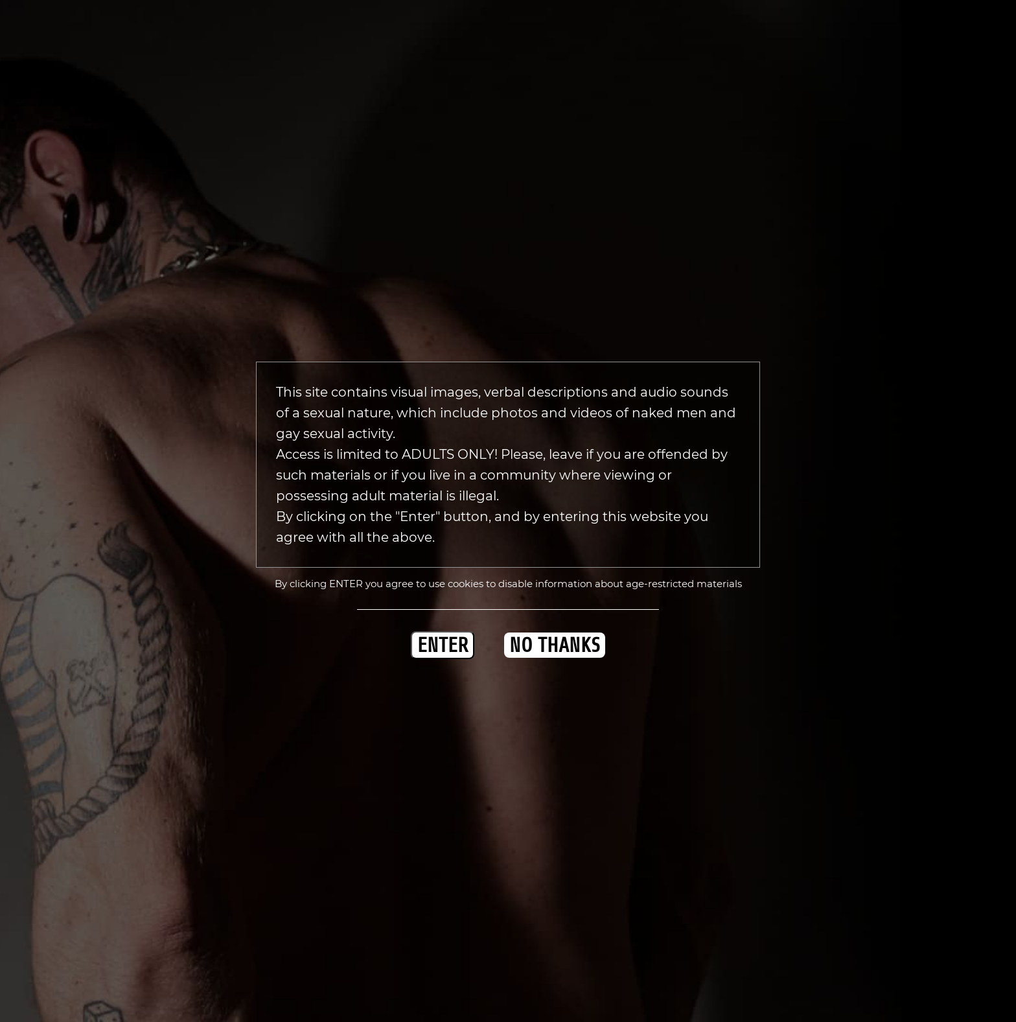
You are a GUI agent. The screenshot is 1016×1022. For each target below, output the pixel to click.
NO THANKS (554, 645)
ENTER (442, 645)
